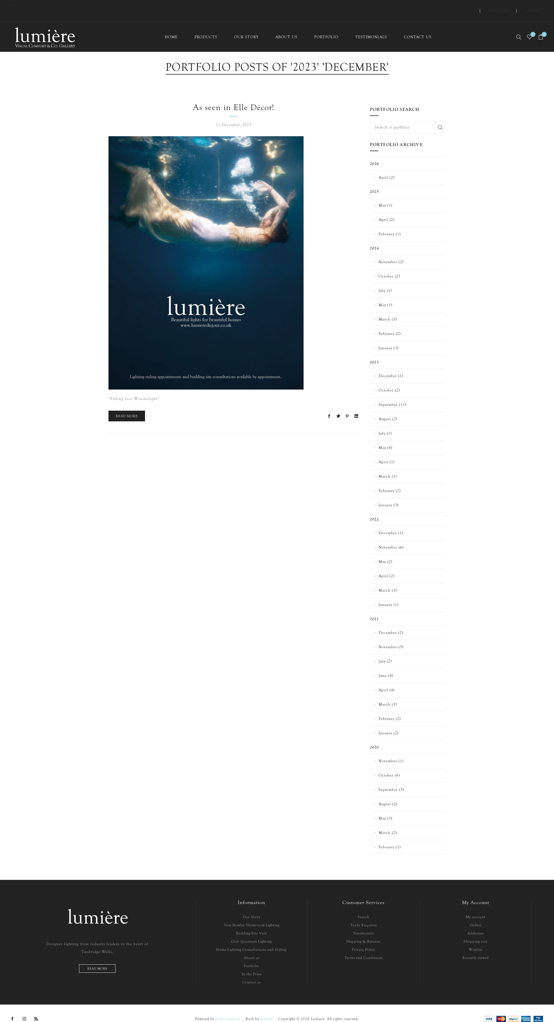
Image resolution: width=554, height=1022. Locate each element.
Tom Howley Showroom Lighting (251, 915)
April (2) (387, 167)
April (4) (387, 679)
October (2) (389, 265)
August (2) (388, 408)
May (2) (385, 551)
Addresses (475, 923)
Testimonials (363, 923)
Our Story (251, 906)
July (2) (385, 650)
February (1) (390, 223)
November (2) (391, 251)
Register (511, 6)
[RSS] (36, 1008)
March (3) (388, 309)
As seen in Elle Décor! (233, 97)
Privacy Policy (363, 939)
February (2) (390, 323)
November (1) (391, 750)
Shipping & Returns (363, 931)
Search (440, 117)
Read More (127, 406)
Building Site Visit (251, 923)
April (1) (387, 451)
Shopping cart (475, 931)
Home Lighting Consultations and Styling (251, 939)
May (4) (385, 437)
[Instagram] (24, 1008)
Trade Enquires (364, 915)
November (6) (391, 537)
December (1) (391, 365)
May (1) (385, 195)
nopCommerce (227, 1008)
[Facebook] (12, 1008)
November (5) (391, 636)
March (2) (388, 822)
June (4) (386, 665)
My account (475, 906)
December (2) (391, 622)
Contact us (251, 972)
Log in (536, 6)
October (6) (389, 764)
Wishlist (476, 939)
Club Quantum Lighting (251, 931)
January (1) (389, 594)
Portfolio (251, 955)
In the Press (251, 963)
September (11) (392, 394)
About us (251, 947)
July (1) (385, 280)
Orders (475, 915)
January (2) (389, 722)
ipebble (266, 1008)
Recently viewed (475, 947)
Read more (97, 958)
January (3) (389, 337)
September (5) (391, 779)
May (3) (385, 808)
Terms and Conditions (364, 947)
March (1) (388, 466)
